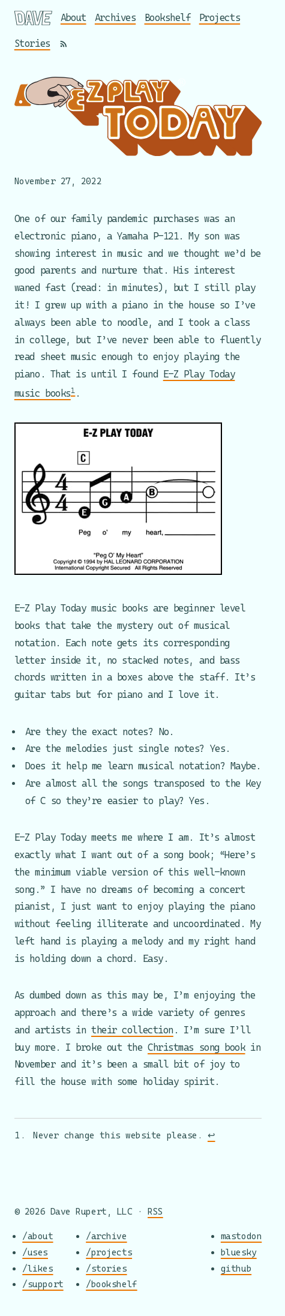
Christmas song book (196, 1047)
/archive (106, 1236)
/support (42, 1284)
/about (37, 1236)
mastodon (241, 1236)
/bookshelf (111, 1284)
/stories (106, 1268)
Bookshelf (168, 17)
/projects (109, 1252)
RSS (155, 1211)
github (236, 1268)
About (73, 17)
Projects (219, 17)
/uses (35, 1252)
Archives (115, 17)
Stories (32, 43)
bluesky (239, 1252)
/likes (37, 1268)
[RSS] (63, 44)
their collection (132, 1030)
